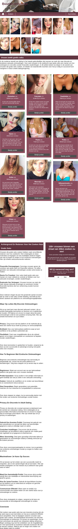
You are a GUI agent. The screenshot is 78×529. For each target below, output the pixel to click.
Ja (58, 277)
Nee (65, 277)
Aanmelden (72, 14)
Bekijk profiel (12, 107)
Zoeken (10, 14)
